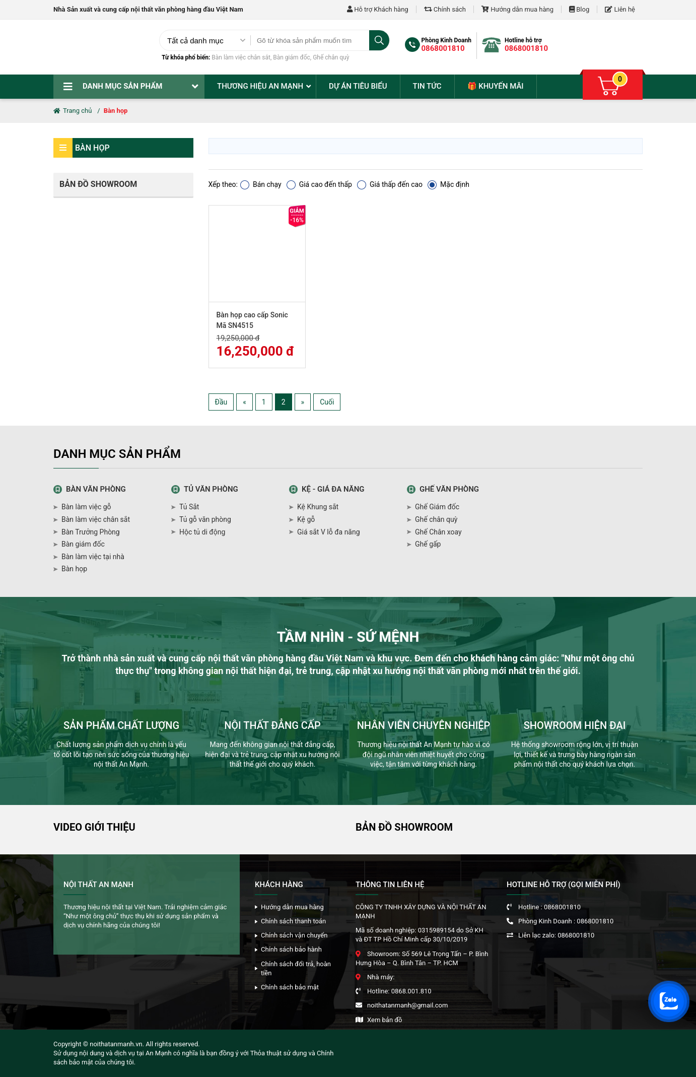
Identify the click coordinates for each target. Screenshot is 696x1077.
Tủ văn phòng (211, 489)
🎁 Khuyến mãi (495, 86)
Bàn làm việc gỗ (86, 507)
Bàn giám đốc (291, 57)
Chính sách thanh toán (293, 921)
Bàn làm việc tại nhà (92, 557)
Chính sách (445, 9)
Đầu (221, 402)
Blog (579, 9)
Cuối (327, 402)
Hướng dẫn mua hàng (517, 9)
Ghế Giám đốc (437, 507)
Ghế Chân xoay (438, 532)
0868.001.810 (411, 991)
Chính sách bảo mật (290, 987)
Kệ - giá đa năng (333, 489)
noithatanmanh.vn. (117, 1044)
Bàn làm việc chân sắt (241, 57)
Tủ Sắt (189, 507)
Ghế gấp (428, 544)
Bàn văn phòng (96, 489)
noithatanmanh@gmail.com (407, 1005)
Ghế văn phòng (449, 489)
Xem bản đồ (384, 1020)
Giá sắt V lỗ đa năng (328, 532)
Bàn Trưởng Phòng (90, 532)
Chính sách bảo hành (291, 949)
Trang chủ (72, 110)
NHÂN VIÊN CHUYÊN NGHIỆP (424, 725)
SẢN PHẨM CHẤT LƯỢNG (121, 725)
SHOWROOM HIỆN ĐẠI (575, 725)
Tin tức (427, 86)
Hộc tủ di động (202, 532)
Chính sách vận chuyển (294, 935)
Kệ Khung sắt (317, 507)
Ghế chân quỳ (331, 57)
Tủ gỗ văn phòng (205, 519)
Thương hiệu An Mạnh (260, 86)
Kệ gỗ (306, 519)
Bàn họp (116, 110)
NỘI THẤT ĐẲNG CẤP (272, 725)
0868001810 (443, 48)
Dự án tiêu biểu (358, 86)
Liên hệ (620, 9)
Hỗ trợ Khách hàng (377, 9)
